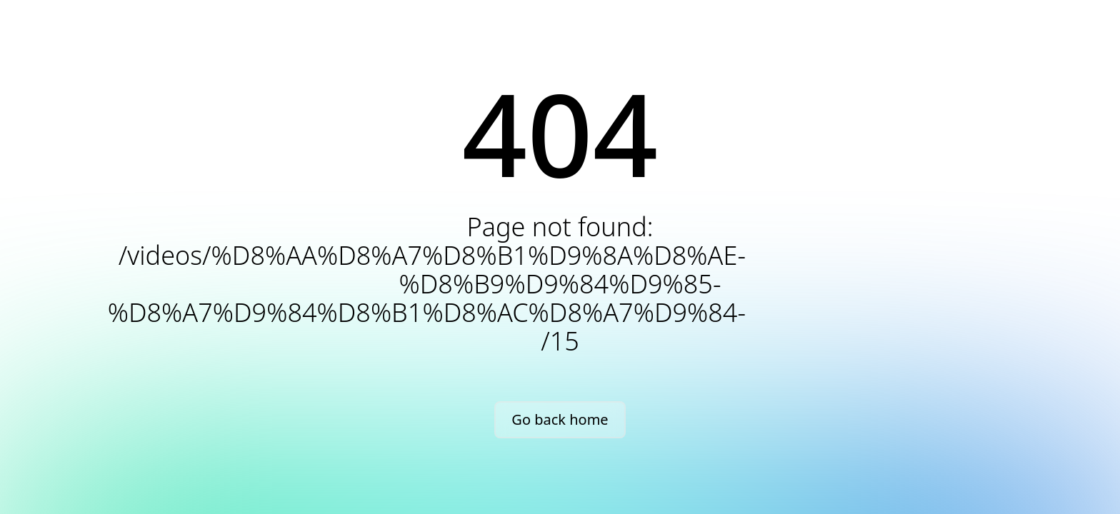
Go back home (559, 419)
